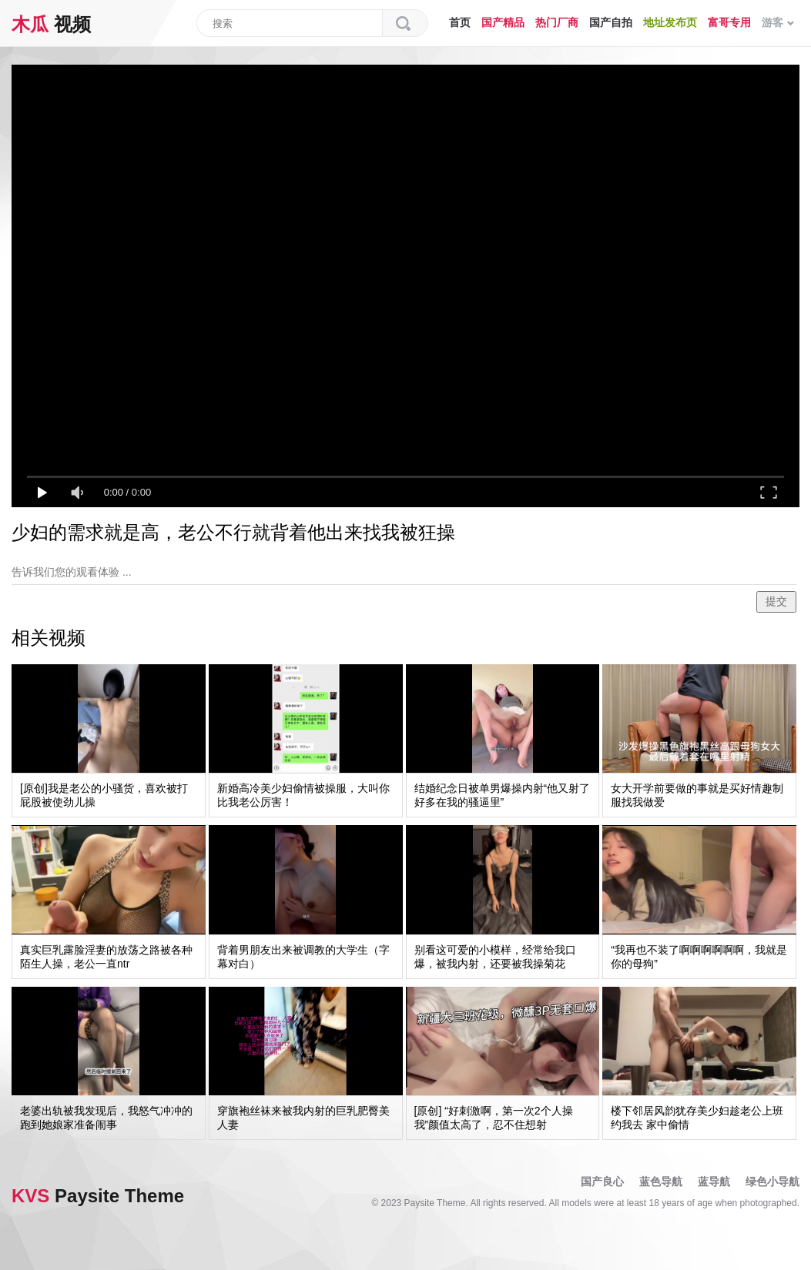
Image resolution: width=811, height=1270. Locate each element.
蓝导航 (714, 1181)
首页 (460, 22)
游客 (778, 22)
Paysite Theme (98, 1195)
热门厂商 (556, 22)
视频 (51, 24)
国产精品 (502, 22)
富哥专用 (729, 22)
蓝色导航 (660, 1181)
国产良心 (602, 1181)
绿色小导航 (772, 1181)
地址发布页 (670, 22)
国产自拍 (610, 22)
